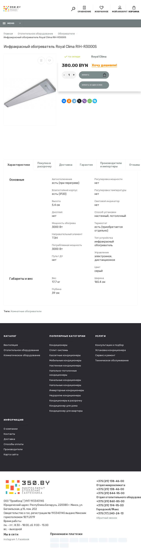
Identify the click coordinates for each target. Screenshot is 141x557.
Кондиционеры (58, 345)
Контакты (9, 434)
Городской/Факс (107, 509)
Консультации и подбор (109, 345)
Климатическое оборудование (22, 355)
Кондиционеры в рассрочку (65, 400)
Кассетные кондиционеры (65, 355)
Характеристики (19, 164)
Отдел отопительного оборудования (116, 497)
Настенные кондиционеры (65, 365)
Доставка (65, 164)
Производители (13, 449)
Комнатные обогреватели (26, 311)
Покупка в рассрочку (44, 165)
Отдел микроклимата (110, 485)
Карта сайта (11, 454)
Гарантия (86, 164)
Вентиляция (11, 345)
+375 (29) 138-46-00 (110, 481)
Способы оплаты (14, 444)
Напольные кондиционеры (65, 385)
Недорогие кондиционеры (65, 395)
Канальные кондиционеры (65, 380)
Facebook (23, 539)
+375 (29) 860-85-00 (110, 501)
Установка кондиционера (110, 350)
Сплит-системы (58, 350)
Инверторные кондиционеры (66, 390)
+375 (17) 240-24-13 (110, 513)
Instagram (9, 539)
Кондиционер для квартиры (66, 411)
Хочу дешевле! (104, 65)
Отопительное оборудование (21, 350)
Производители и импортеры (111, 165)
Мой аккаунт (120, 9)
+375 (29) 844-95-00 (110, 493)
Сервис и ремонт (105, 355)
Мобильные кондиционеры (65, 360)
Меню (8, 23)
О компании (11, 429)
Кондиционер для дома (63, 406)
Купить (94, 75)
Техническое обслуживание (112, 360)
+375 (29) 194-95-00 (110, 505)
